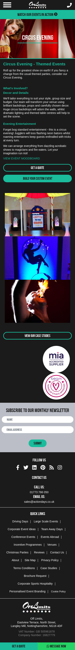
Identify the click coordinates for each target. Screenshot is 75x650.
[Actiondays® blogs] (51, 466)
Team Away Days (52, 529)
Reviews (39, 552)
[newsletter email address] (38, 429)
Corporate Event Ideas (22, 529)
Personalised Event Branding (27, 591)
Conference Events (23, 536)
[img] (17, 467)
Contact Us (57, 552)
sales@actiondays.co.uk (39, 501)
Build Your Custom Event (37, 178)
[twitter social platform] (25, 466)
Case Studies (48, 568)
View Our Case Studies (37, 336)
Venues (52, 544)
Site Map (30, 560)
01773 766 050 (39, 492)
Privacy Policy (50, 560)
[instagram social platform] (60, 466)
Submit (38, 443)
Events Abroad (50, 536)
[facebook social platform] (17, 466)
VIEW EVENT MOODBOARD (21, 158)
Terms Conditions (24, 568)
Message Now (56, 646)
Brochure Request (35, 575)
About (15, 560)
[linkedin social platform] (34, 466)
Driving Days (20, 521)
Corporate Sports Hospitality (35, 583)
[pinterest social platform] (42, 466)
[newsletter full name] (38, 419)
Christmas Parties (17, 552)
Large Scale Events (46, 521)
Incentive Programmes (28, 544)
